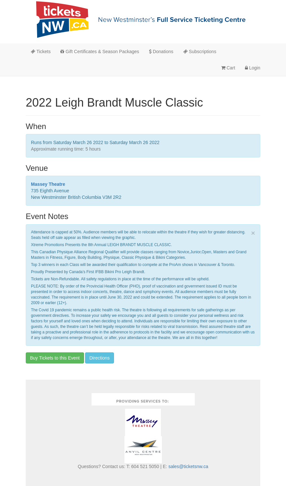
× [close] (253, 232)
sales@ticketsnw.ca (188, 466)
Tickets (40, 51)
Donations (161, 51)
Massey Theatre (48, 184)
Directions (99, 358)
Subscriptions (199, 51)
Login (252, 67)
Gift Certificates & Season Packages (99, 51)
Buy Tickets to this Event (55, 358)
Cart (228, 67)
